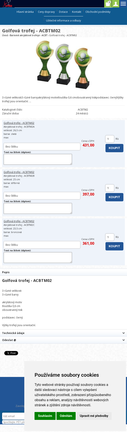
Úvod (5, 35)
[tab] (63, 272)
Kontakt (76, 12)
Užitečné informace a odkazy (63, 20)
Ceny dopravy (46, 12)
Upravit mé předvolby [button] (94, 416)
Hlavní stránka (25, 12)
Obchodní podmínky (97, 12)
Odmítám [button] (66, 416)
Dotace (63, 12)
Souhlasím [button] (45, 416)
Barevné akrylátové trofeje (25, 35)
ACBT (44, 35)
